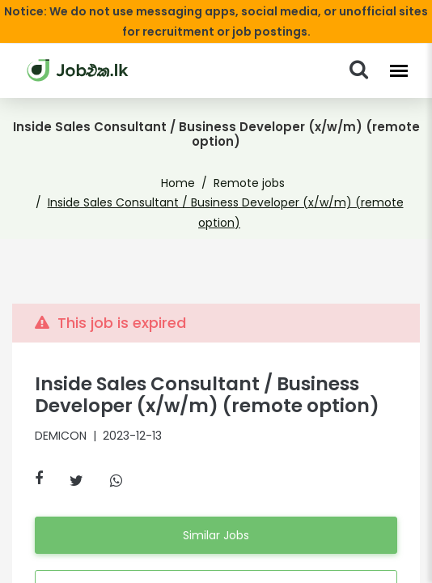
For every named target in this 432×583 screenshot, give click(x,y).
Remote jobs (245, 168)
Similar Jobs (216, 500)
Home (182, 168)
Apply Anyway (215, 553)
